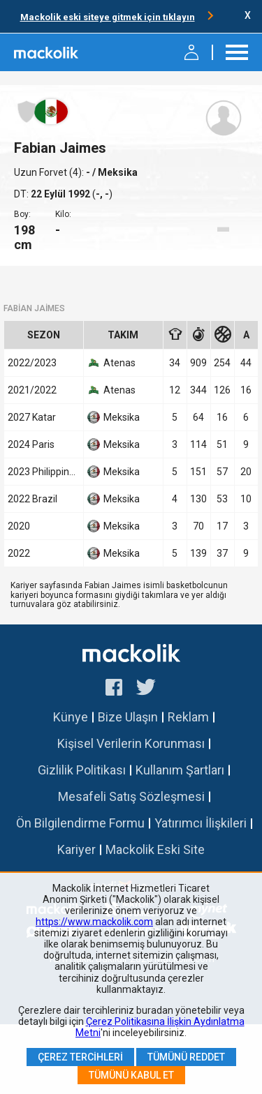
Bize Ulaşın (128, 717)
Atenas (111, 363)
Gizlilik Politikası (82, 770)
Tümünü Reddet (186, 1057)
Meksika (113, 417)
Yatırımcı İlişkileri (200, 823)
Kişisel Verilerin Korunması (131, 743)
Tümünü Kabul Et (131, 1075)
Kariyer (76, 849)
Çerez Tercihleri (80, 1057)
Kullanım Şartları (180, 770)
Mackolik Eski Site (155, 849)
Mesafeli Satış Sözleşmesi (131, 796)
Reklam (188, 717)
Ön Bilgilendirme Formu (80, 823)
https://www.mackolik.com (94, 921)
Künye (70, 717)
